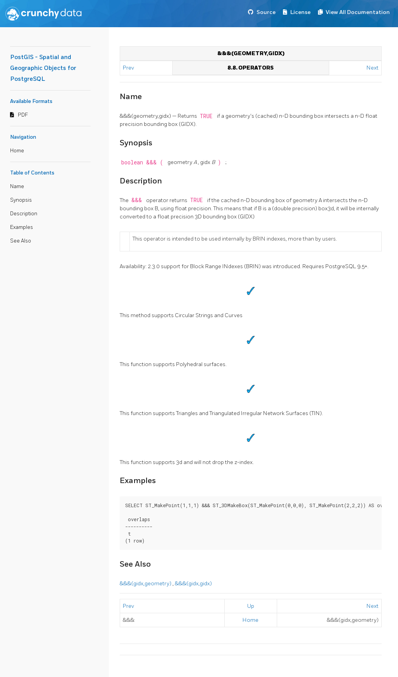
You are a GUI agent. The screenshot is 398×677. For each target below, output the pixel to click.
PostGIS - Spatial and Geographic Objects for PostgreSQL (43, 68)
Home (17, 151)
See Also (20, 241)
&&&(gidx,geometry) (146, 583)
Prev (129, 68)
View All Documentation (358, 12)
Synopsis (21, 200)
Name (17, 186)
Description (23, 214)
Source (266, 12)
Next (373, 68)
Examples (21, 227)
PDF (23, 115)
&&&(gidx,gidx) (193, 583)
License (300, 12)
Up (250, 606)
